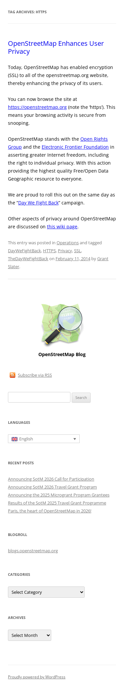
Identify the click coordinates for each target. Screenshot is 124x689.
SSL (77, 251)
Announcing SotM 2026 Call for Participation (51, 479)
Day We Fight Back (38, 202)
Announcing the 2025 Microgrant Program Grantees (58, 495)
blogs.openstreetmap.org (33, 551)
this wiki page (62, 226)
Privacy (65, 251)
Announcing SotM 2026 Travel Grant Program (52, 487)
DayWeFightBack (24, 251)
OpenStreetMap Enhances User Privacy (56, 47)
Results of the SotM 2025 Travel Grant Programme (57, 503)
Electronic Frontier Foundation (75, 147)
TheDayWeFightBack (28, 259)
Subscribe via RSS (35, 375)
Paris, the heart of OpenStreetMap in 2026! (49, 511)
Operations (68, 243)
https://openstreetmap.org (37, 107)
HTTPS (49, 251)
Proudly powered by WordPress (36, 677)
